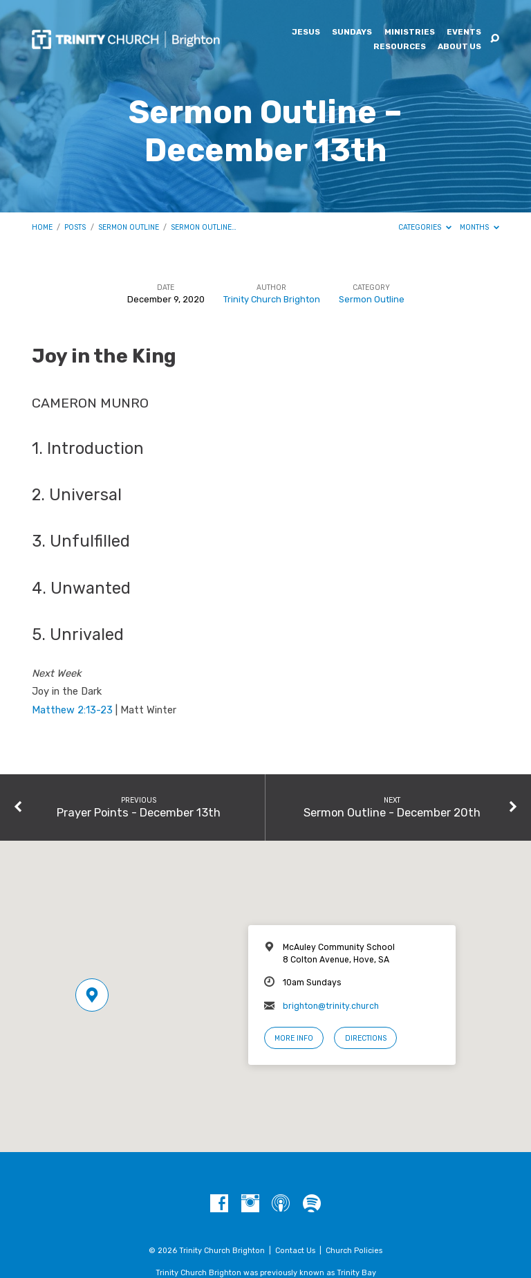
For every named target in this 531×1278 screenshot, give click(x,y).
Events (464, 32)
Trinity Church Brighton (271, 299)
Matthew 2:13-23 (72, 710)
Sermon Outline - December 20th (392, 812)
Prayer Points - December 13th (139, 812)
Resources (399, 47)
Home (42, 227)
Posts (75, 227)
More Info (293, 1038)
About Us (459, 47)
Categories (424, 227)
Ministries (409, 32)
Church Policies (354, 1250)
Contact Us (295, 1250)
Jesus (306, 32)
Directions (365, 1038)
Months (479, 227)
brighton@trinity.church (331, 1006)
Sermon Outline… (203, 227)
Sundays (352, 32)
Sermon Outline (128, 227)
